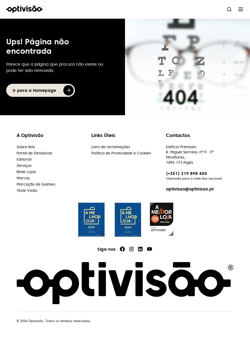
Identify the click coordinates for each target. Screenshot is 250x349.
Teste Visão (27, 190)
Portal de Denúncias (34, 153)
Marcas (23, 178)
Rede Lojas (26, 171)
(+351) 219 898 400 (186, 173)
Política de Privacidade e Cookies (121, 153)
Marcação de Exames (36, 184)
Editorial (24, 159)
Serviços (24, 165)
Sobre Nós (26, 147)
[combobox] (229, 9)
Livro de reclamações (110, 147)
